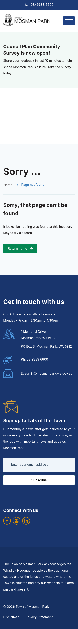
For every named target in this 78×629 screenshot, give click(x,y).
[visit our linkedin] (26, 521)
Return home (17, 249)
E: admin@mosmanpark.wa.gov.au (46, 374)
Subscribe (39, 480)
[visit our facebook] (7, 521)
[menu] (69, 20)
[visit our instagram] (16, 521)
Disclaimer (11, 617)
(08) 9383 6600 (42, 5)
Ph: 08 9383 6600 (34, 359)
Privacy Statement (39, 617)
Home (8, 185)
